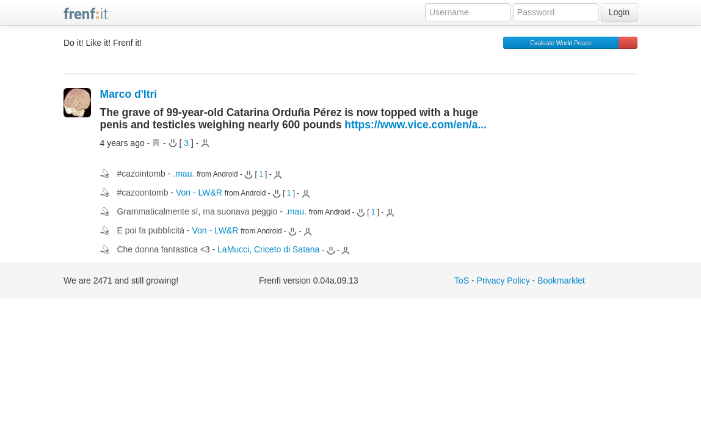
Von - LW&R (199, 192)
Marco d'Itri (129, 94)
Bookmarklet (561, 280)
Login (619, 12)
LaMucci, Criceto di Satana (268, 249)
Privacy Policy (503, 280)
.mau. (183, 173)
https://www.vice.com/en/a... (415, 125)
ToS (461, 280)
